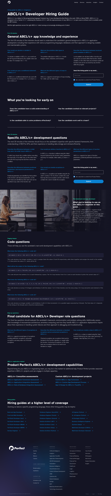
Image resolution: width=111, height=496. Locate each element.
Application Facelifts (55, 456)
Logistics (72, 471)
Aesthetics (36, 470)
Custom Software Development (57, 471)
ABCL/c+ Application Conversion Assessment (24, 380)
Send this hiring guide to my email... (86, 70)
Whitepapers (88, 456)
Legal (71, 468)
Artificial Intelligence (55, 451)
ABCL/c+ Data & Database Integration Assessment (26, 385)
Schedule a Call (37, 480)
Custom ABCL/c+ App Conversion (68, 380)
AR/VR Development (55, 461)
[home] (9, 2)
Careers (35, 458)
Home (87, 493)
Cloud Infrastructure (55, 468)
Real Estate (72, 476)
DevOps (51, 481)
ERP (51, 484)
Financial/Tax (73, 461)
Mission (35, 456)
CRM (51, 474)
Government (73, 463)
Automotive (72, 453)
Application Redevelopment (56, 458)
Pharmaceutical (73, 474)
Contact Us (36, 483)
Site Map (100, 493)
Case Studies (88, 451)
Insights (87, 463)
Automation (53, 463)
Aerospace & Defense (75, 451)
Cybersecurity (53, 476)
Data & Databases (54, 479)
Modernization (36, 468)
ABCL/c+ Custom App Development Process (72, 382)
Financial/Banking (74, 456)
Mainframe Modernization (56, 486)
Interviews (87, 453)
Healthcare (72, 466)
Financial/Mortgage (74, 458)
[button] (76, 2)
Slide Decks (88, 458)
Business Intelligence (55, 466)
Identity (35, 451)
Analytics (52, 453)
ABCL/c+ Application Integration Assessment (24, 382)
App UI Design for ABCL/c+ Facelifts (69, 385)
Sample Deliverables (90, 461)
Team (34, 453)
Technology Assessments (56, 489)
